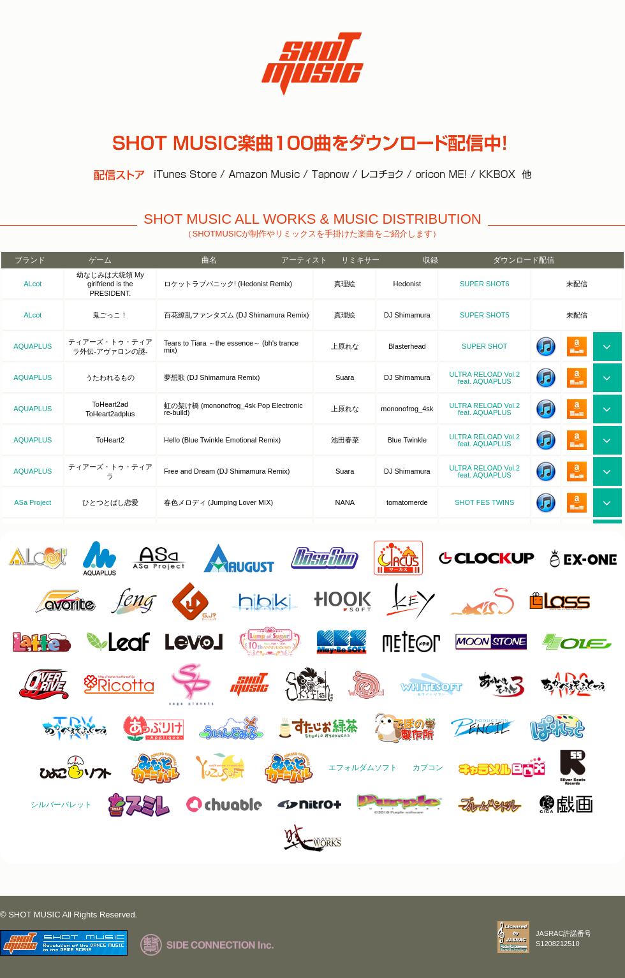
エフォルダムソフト (362, 767)
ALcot (32, 284)
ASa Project (32, 502)
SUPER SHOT (485, 346)
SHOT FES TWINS (484, 502)
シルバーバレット (61, 804)
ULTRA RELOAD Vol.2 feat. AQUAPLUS (485, 377)
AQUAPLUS (32, 346)
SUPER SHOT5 (485, 315)
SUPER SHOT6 (485, 284)
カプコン (428, 767)
